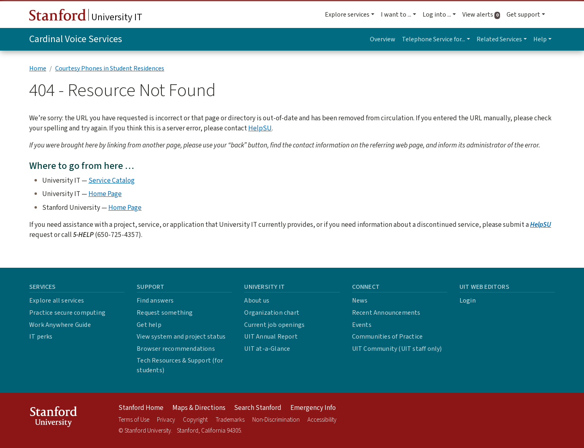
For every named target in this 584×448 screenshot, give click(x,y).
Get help (149, 324)
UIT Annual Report (270, 336)
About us (256, 300)
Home (37, 68)
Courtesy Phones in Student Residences (109, 68)
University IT (85, 16)
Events (361, 324)
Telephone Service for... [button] (433, 39)
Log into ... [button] (437, 14)
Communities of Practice (387, 336)
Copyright (195, 420)
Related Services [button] (499, 39)
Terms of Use (133, 420)
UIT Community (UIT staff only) (397, 348)
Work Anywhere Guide (60, 324)
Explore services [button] (347, 14)
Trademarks (230, 420)
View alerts (482, 14)
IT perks (41, 336)
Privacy (166, 420)
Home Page (105, 194)
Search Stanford (257, 408)
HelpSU (260, 128)
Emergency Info (313, 408)
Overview (382, 39)
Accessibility (322, 420)
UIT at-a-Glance (267, 348)
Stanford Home (140, 408)
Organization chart (271, 312)
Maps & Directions (198, 408)
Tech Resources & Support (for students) (180, 365)
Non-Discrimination (276, 420)
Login (467, 300)
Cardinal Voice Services (75, 39)
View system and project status (181, 336)
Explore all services (56, 300)
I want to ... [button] (396, 14)
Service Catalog (111, 180)
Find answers (155, 300)
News (360, 300)
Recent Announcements (386, 312)
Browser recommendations (176, 348)
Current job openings (274, 324)
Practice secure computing (67, 312)
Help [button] (540, 39)
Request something (165, 312)
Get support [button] (523, 14)
